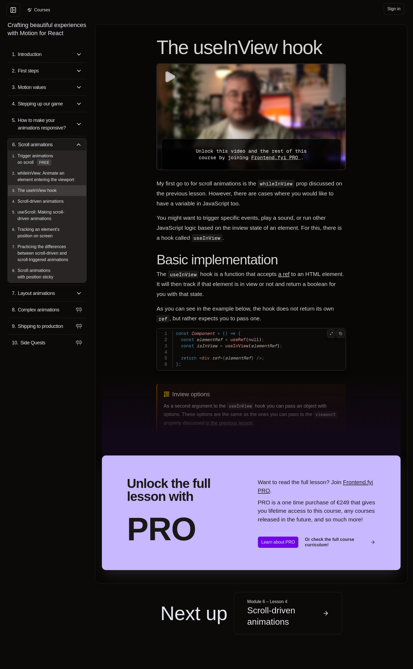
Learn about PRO (278, 542)
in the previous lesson (229, 423)
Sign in (394, 8)
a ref (283, 274)
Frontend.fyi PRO (276, 157)
